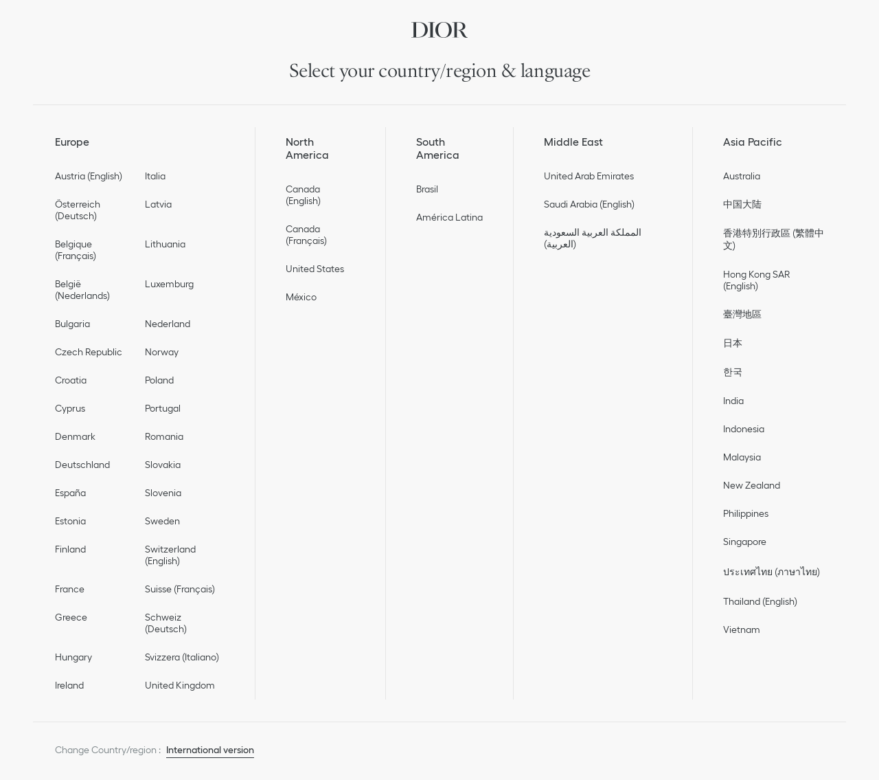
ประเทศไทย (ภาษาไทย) (771, 571)
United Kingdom (180, 685)
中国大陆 (742, 204)
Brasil (427, 188)
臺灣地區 (742, 314)
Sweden (162, 520)
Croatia (71, 380)
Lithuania (165, 243)
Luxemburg (169, 283)
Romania (164, 436)
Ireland (69, 685)
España (70, 492)
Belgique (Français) (75, 249)
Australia (741, 175)
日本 (732, 342)
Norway (162, 351)
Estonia (70, 520)
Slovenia (163, 492)
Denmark (75, 436)
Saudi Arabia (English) (589, 204)
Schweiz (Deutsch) (166, 623)
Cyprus (70, 408)
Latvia (158, 204)
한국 (732, 371)
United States (315, 268)
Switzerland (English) (170, 555)
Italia (155, 175)
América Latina (449, 217)
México (301, 296)
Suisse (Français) (180, 588)
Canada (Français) (306, 234)
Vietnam (741, 629)
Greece (71, 617)
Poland (159, 380)
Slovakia (163, 464)
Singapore (744, 541)
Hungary (73, 656)
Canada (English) (303, 194)
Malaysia (742, 457)
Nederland (167, 323)
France (69, 588)
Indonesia (743, 428)
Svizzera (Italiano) (182, 656)
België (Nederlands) (82, 289)
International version (210, 749)
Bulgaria (72, 323)
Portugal (163, 408)
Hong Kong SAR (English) (756, 280)
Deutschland (82, 464)
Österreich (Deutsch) (77, 210)
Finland (70, 549)
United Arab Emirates (589, 175)
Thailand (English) (760, 601)
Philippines (745, 513)
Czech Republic (88, 351)
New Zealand (751, 485)
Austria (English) (88, 175)
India (733, 400)
